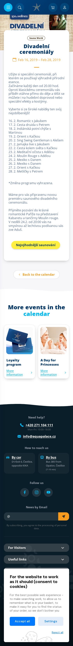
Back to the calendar (36, 274)
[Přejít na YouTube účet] (48, 492)
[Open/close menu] (8, 7)
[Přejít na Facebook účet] (24, 492)
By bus (48, 457)
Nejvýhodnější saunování (35, 245)
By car (13, 457)
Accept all (22, 621)
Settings (50, 621)
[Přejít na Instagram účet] (36, 492)
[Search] (19, 7)
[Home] (36, 7)
